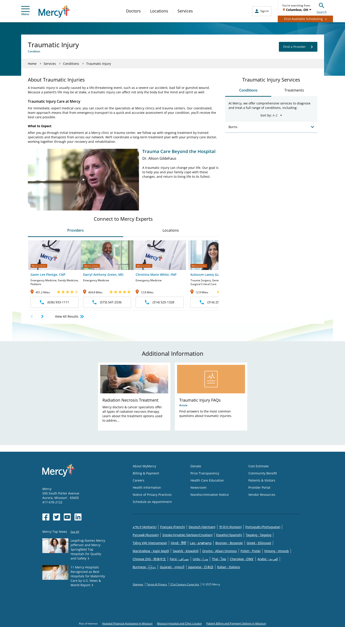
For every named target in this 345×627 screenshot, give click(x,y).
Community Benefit (262, 473)
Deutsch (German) (202, 527)
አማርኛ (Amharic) (145, 527)
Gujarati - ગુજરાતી (172, 567)
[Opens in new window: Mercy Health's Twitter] (56, 517)
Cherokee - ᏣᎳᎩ (242, 559)
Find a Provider (298, 47)
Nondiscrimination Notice (209, 494)
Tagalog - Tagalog (258, 535)
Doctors (133, 11)
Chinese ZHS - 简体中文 (149, 559)
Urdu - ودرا (200, 559)
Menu (25, 11)
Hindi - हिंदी (178, 543)
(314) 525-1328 (159, 302)
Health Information (147, 487)
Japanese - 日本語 (200, 567)
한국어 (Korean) (230, 527)
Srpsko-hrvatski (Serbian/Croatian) (187, 535)
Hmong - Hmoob (276, 551)
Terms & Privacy (157, 584)
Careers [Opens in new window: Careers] (138, 480)
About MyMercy (144, 466)
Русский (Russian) (146, 535)
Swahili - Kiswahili (185, 551)
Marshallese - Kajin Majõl (151, 551)
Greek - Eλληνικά (259, 543)
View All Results (70, 316)
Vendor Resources (261, 494)
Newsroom (198, 487)
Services (185, 11)
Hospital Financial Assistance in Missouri (127, 623)
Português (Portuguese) (262, 527)
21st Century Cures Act (185, 584)
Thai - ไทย (219, 559)
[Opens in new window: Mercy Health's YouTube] (67, 517)
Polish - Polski (251, 551)
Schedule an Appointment (152, 502)
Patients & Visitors (261, 480)
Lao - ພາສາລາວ (201, 543)
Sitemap (138, 584)
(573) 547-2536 (107, 302)
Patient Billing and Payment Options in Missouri (236, 623)
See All (75, 532)
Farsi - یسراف (179, 559)
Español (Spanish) (229, 535)
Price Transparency (204, 473)
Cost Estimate (258, 466)
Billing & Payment (146, 473)
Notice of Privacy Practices (152, 494)
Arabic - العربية (267, 559)
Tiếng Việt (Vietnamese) (150, 543)
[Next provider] (42, 316)
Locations (159, 11)
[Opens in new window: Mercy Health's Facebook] (45, 517)
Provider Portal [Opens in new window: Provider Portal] (259, 487)
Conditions (71, 63)
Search (321, 7)
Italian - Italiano (228, 567)
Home (32, 63)
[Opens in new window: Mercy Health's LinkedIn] (78, 517)
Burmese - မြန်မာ (144, 567)
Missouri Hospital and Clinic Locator (179, 623)
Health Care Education (207, 480)
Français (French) (172, 527)
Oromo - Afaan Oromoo (219, 551)
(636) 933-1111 (54, 302)
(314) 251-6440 (214, 302)
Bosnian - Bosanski (229, 543)
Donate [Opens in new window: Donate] (195, 466)
